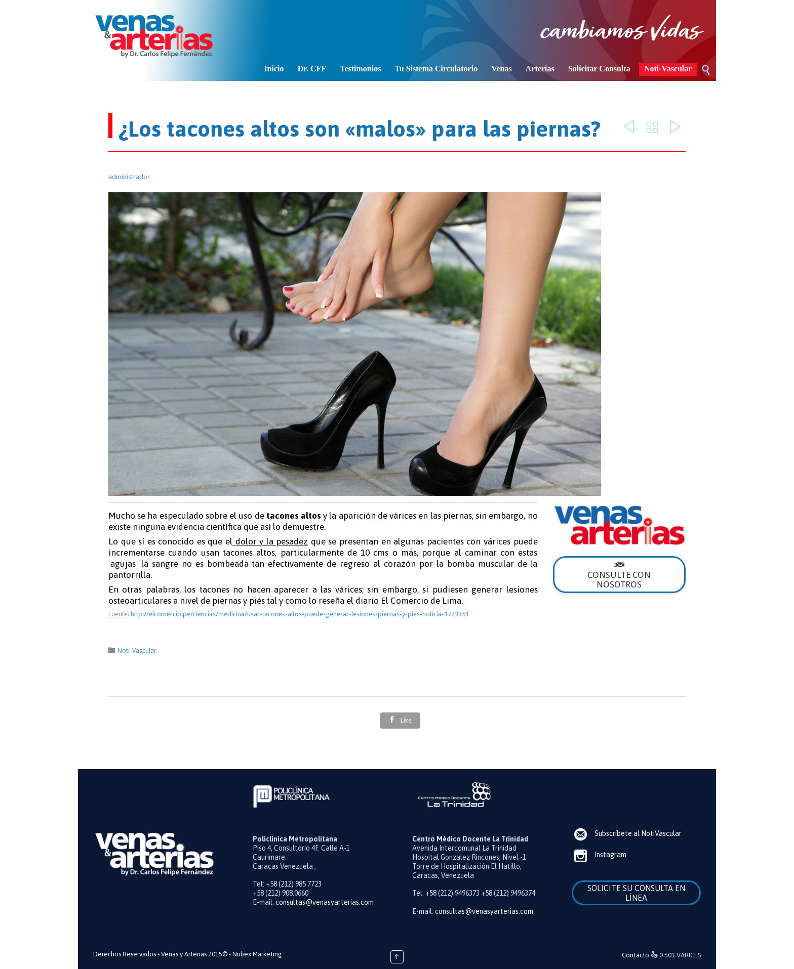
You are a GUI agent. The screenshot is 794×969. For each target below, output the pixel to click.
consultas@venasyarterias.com (324, 902)
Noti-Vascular (136, 650)
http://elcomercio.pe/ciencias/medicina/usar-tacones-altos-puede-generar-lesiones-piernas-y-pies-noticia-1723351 (300, 614)
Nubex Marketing (257, 954)
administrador (129, 177)
